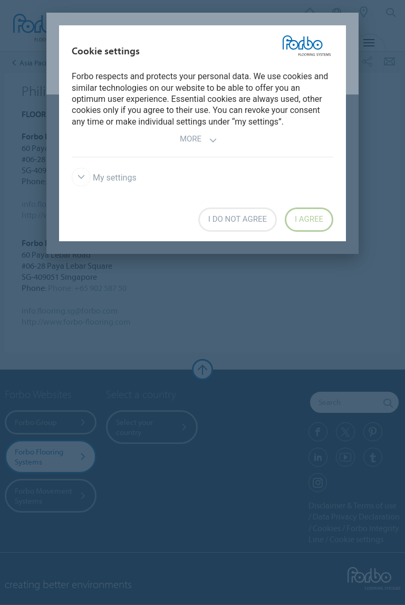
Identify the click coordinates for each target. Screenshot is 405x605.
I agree (309, 219)
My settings (104, 178)
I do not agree (237, 219)
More (198, 140)
